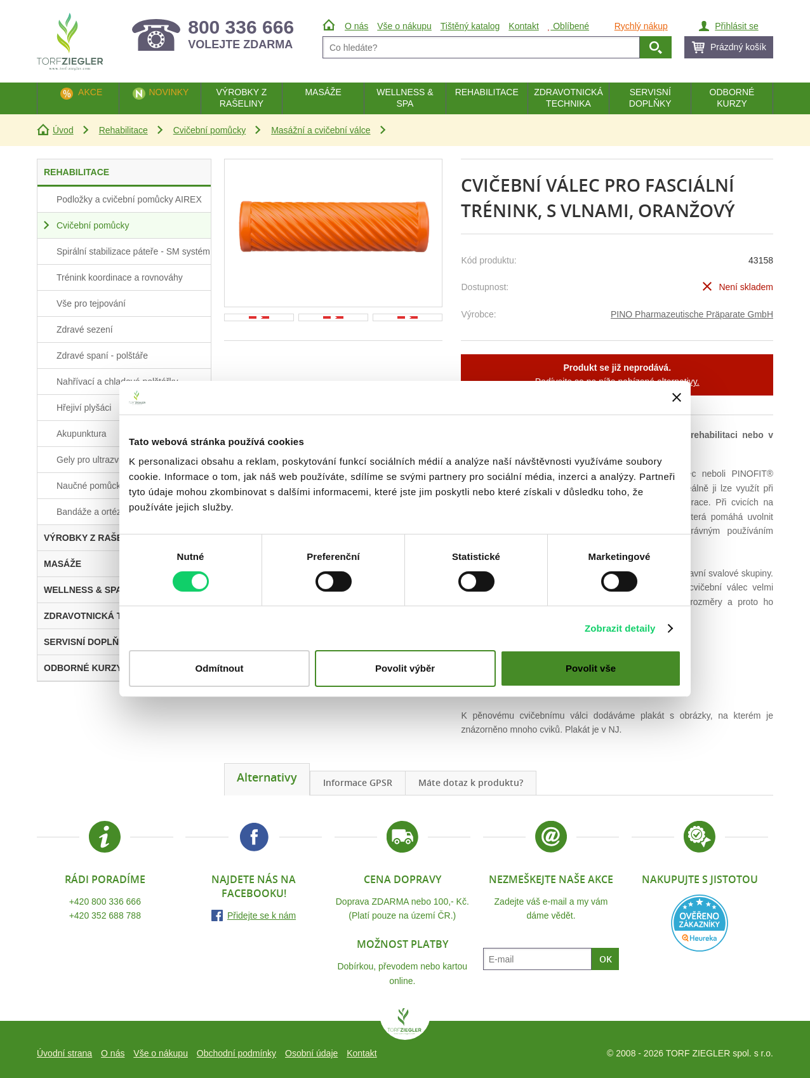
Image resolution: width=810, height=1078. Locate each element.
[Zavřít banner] (676, 397)
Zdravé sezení (84, 329)
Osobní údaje (311, 1053)
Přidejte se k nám (261, 915)
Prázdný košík (738, 47)
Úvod (63, 130)
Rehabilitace (123, 130)
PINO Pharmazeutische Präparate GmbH (692, 314)
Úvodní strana (64, 1053)
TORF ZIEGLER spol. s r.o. (405, 1024)
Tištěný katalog (470, 26)
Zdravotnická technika (568, 98)
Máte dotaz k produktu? (470, 782)
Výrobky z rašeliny (241, 98)
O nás (112, 1053)
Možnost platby (402, 944)
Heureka (699, 923)
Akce (90, 92)
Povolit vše (591, 668)
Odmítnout (220, 668)
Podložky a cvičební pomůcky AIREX (129, 199)
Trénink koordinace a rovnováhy (119, 277)
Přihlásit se (736, 26)
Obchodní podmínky (236, 1053)
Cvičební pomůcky (209, 130)
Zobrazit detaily (620, 628)
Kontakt (361, 1053)
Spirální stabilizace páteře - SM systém (133, 251)
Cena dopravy (402, 879)
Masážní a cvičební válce (320, 130)
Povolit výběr (405, 668)
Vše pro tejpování (91, 303)
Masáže (323, 92)
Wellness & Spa (404, 98)
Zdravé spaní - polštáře (102, 355)
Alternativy (267, 777)
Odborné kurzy (732, 98)
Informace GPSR (357, 782)
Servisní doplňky (650, 98)
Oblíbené (568, 26)
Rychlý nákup (641, 26)
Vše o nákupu (160, 1053)
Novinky (169, 92)
